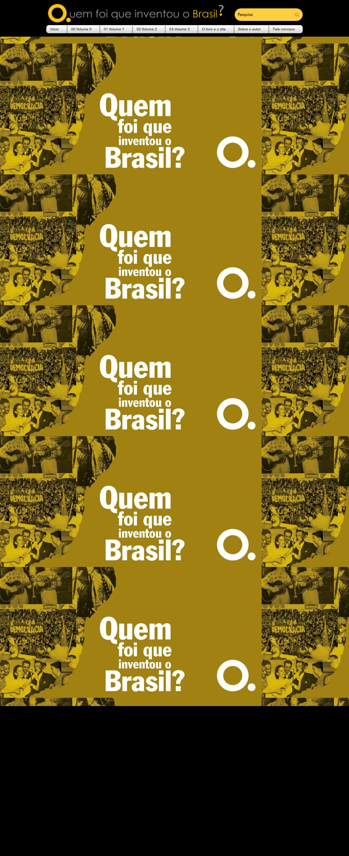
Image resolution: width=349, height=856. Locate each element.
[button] (83, 29)
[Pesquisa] (261, 14)
